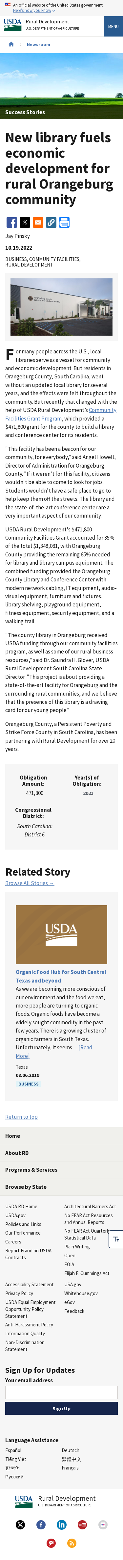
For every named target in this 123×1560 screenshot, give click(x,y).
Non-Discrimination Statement (25, 1345)
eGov (69, 1302)
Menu (113, 26)
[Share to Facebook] (12, 222)
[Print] (64, 222)
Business (28, 1084)
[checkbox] (116, 1239)
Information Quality (25, 1333)
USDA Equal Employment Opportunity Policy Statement (30, 1309)
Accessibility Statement (29, 1284)
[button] (51, 222)
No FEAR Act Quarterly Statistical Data (87, 1234)
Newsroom (38, 44)
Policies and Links (23, 1224)
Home (12, 1135)
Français (70, 1468)
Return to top (21, 1116)
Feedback (74, 1311)
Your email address (29, 1380)
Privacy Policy (19, 1293)
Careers (13, 1242)
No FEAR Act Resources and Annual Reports (88, 1218)
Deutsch (70, 1450)
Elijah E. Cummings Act (87, 1273)
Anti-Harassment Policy (29, 1324)
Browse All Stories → (29, 883)
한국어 (12, 1468)
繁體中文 (71, 1459)
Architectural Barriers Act (90, 1206)
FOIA (69, 1264)
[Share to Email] (38, 222)
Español (13, 1450)
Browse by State (26, 1186)
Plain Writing (77, 1246)
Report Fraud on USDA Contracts (28, 1254)
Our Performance (23, 1233)
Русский (14, 1476)
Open (69, 1255)
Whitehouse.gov (81, 1293)
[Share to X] (25, 222)
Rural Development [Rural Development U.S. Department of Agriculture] (53, 26)
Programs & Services (31, 1169)
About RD (17, 1153)
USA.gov (72, 1284)
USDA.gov (15, 1215)
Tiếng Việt (15, 1459)
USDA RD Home (21, 1206)
